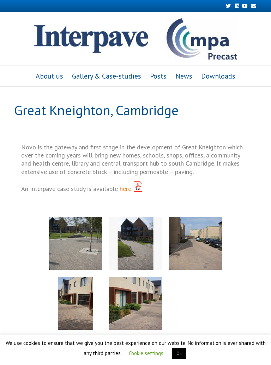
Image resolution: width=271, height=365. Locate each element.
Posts (158, 76)
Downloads (218, 76)
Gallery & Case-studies (106, 76)
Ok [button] (179, 354)
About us (49, 76)
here (125, 189)
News (183, 76)
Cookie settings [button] (146, 353)
